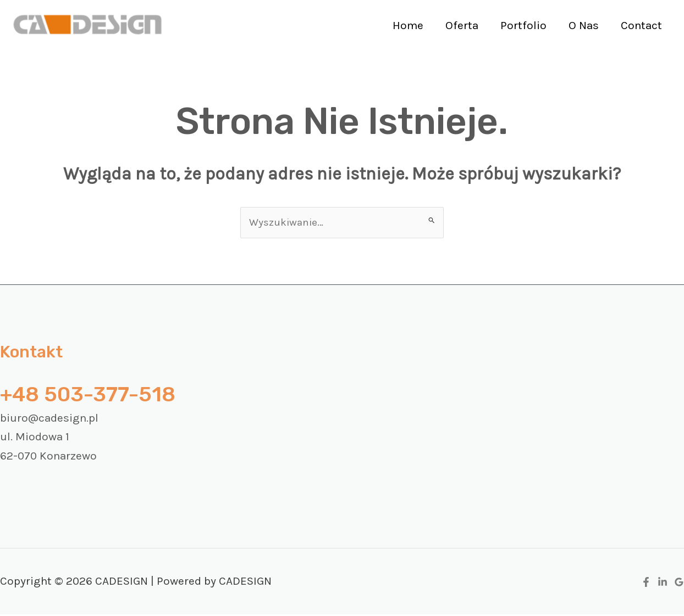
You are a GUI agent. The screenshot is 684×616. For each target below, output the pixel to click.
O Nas (582, 25)
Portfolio (521, 25)
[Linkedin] (663, 584)
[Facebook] (646, 584)
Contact (640, 25)
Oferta (458, 25)
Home (403, 25)
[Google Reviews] (679, 584)
